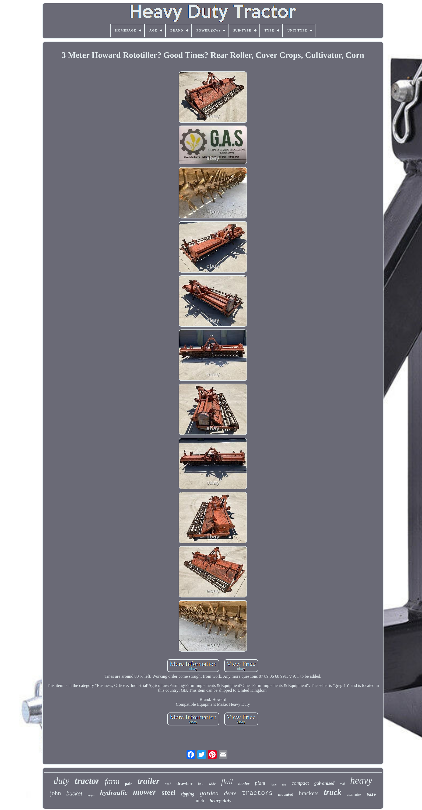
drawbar (185, 783)
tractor (87, 781)
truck (332, 792)
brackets (308, 793)
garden (209, 793)
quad (168, 784)
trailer (149, 781)
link (200, 784)
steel (168, 792)
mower (144, 792)
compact (300, 783)
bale (371, 794)
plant (260, 783)
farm (112, 781)
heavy (361, 780)
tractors (257, 793)
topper (90, 795)
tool (342, 784)
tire (284, 784)
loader (243, 783)
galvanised (324, 783)
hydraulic (114, 793)
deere (230, 793)
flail (227, 782)
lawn (273, 784)
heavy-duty (220, 800)
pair (128, 783)
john (55, 793)
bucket (74, 794)
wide (212, 784)
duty (61, 781)
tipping (187, 794)
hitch (199, 800)
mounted (285, 794)
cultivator (354, 794)
